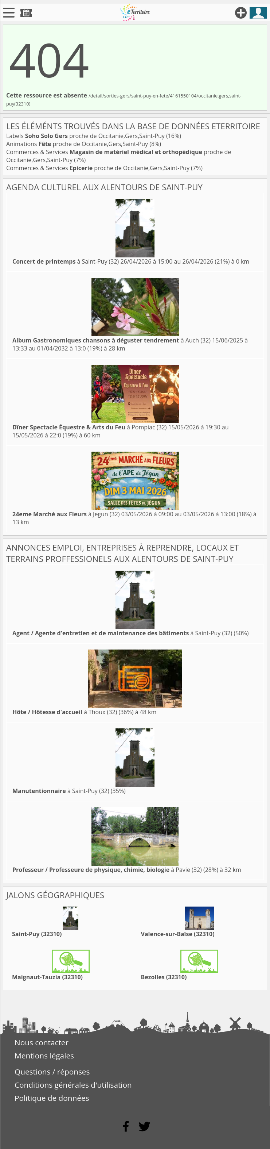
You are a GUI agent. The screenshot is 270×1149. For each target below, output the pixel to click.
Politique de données (52, 1098)
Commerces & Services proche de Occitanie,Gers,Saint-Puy (98, 168)
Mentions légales (44, 1055)
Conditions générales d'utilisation (73, 1085)
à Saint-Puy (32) (65, 261)
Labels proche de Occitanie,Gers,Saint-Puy (86, 136)
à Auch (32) (111, 340)
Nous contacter (42, 1042)
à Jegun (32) (66, 514)
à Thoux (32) (64, 712)
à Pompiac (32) (89, 427)
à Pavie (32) (107, 870)
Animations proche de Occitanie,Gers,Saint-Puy (77, 144)
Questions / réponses (52, 1071)
